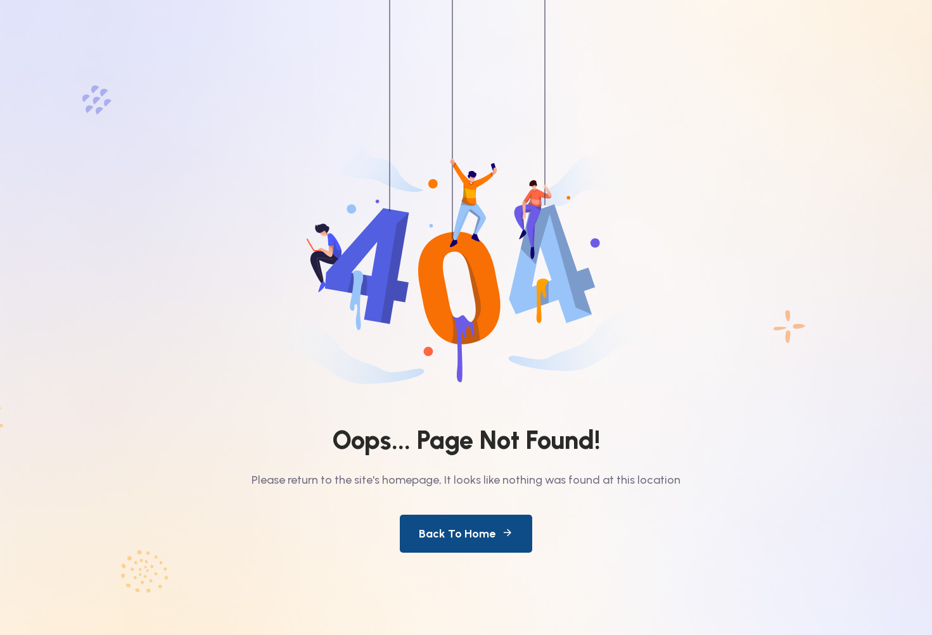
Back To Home (466, 534)
